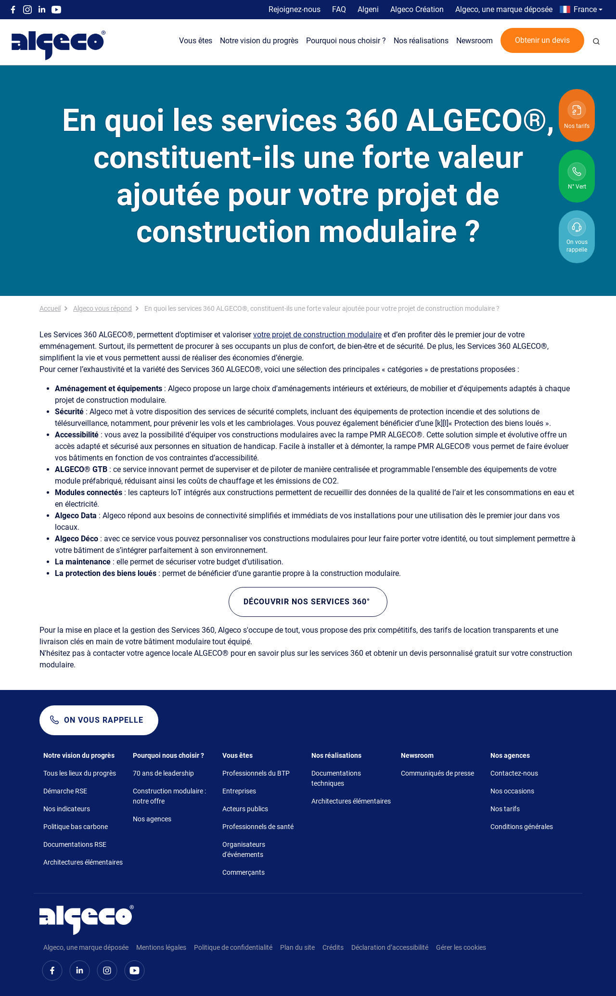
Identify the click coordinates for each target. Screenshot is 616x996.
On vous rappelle (103, 720)
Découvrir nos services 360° (308, 601)
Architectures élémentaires (83, 862)
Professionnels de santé (258, 826)
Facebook (13, 9)
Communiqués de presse (437, 773)
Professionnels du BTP (256, 773)
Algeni (368, 9)
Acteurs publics (245, 809)
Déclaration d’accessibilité (389, 947)
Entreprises (239, 791)
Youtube (56, 9)
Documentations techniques (336, 778)
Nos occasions (512, 791)
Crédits (333, 947)
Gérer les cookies (461, 947)
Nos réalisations (421, 40)
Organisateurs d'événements (243, 849)
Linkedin (42, 9)
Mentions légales (161, 947)
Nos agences (152, 819)
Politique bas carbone (75, 826)
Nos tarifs (505, 809)
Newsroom (474, 40)
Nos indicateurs (66, 809)
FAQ (339, 9)
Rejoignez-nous (295, 9)
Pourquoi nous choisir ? (346, 40)
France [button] (585, 9)
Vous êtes (195, 40)
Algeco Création (417, 9)
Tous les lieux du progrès (79, 773)
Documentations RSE (74, 844)
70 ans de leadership (163, 773)
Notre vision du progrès (259, 40)
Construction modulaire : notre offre (169, 796)
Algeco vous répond (102, 308)
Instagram (27, 9)
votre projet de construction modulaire (317, 334)
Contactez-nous (514, 773)
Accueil (50, 308)
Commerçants (243, 872)
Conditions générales (521, 826)
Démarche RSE (65, 791)
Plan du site (297, 947)
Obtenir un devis (542, 40)
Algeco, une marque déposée (503, 9)
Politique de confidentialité (233, 947)
